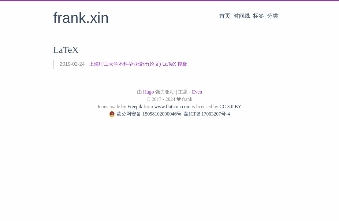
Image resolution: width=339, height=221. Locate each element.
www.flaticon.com (172, 106)
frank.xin (81, 18)
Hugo (148, 91)
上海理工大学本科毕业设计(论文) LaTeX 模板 (138, 64)
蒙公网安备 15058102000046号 (145, 114)
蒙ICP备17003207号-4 (207, 113)
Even (197, 91)
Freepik (134, 106)
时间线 (241, 16)
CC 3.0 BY (230, 106)
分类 (272, 16)
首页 (224, 16)
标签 (258, 16)
